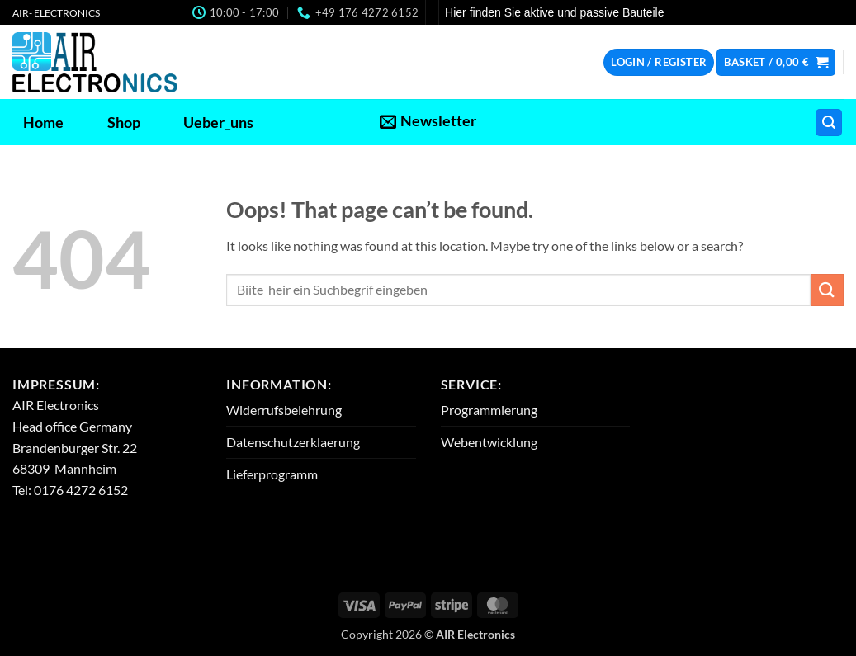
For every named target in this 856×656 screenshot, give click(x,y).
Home (43, 122)
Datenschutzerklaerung (293, 442)
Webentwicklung (489, 442)
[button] (658, 62)
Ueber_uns (218, 122)
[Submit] (827, 290)
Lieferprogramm (272, 474)
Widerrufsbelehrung (284, 410)
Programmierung (489, 410)
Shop (123, 122)
